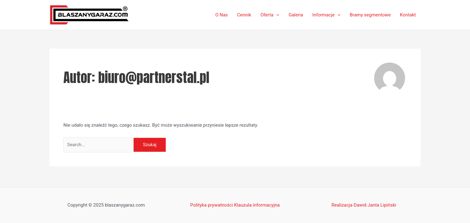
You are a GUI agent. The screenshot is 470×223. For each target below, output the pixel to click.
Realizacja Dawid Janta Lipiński (363, 205)
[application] (276, 14)
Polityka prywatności (211, 205)
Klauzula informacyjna (257, 205)
